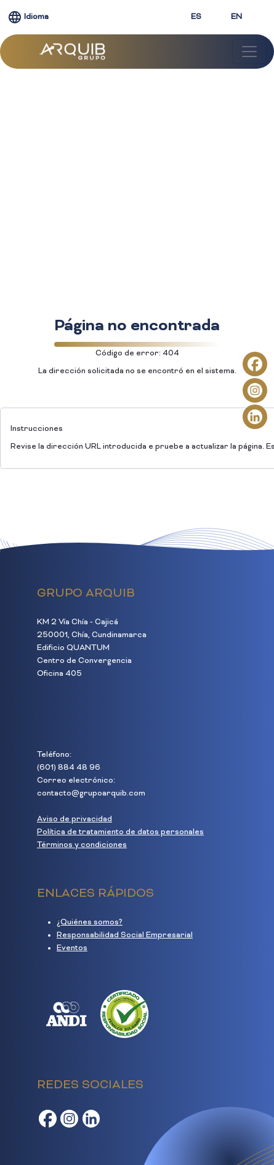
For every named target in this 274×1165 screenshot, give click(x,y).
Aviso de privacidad (74, 819)
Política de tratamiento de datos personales (120, 832)
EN (236, 17)
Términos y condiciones (82, 845)
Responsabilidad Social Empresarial (125, 935)
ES (196, 17)
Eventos (72, 948)
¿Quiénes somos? (90, 922)
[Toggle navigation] (249, 51)
